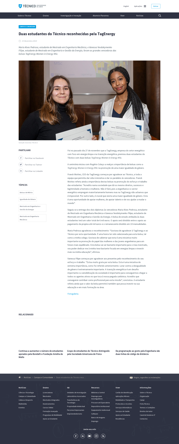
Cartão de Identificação (124, 392)
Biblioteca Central (98, 392)
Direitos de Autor (146, 411)
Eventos (22, 407)
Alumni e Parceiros (101, 15)
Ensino (46, 15)
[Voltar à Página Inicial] (20, 377)
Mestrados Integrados (51, 400)
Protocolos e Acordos (124, 404)
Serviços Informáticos (124, 407)
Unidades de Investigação (76, 392)
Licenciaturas (48, 392)
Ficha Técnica (145, 404)
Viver (122, 15)
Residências (120, 419)
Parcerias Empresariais (75, 410)
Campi (142, 400)
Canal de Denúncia (146, 415)
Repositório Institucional (100, 406)
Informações (145, 387)
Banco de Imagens (98, 417)
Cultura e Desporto (26, 400)
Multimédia (23, 404)
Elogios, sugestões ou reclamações (145, 377)
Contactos (144, 419)
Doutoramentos (49, 404)
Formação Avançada (50, 411)
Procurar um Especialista (100, 402)
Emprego (94, 421)
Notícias (139, 15)
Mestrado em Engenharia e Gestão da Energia (30, 208)
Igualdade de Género (28, 199)
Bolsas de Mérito (26, 192)
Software (94, 414)
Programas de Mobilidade (52, 415)
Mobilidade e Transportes (125, 400)
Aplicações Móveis (122, 396)
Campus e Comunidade (27, 26)
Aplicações (138, 6)
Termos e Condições (147, 407)
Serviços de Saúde (123, 411)
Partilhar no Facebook (31, 158)
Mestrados (47, 396)
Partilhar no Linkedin (31, 171)
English (126, 6)
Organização (144, 396)
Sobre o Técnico (24, 15)
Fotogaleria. (73, 293)
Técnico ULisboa (32, 6)
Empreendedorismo (74, 414)
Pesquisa (158, 15)
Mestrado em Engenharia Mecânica (29, 218)
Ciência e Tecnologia (26, 392)
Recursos (95, 387)
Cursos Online (48, 407)
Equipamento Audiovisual (100, 410)
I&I (68, 387)
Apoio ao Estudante (50, 419)
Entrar (155, 6)
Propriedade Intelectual (76, 406)
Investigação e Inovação (71, 15)
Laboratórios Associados (76, 396)
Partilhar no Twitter (30, 164)
